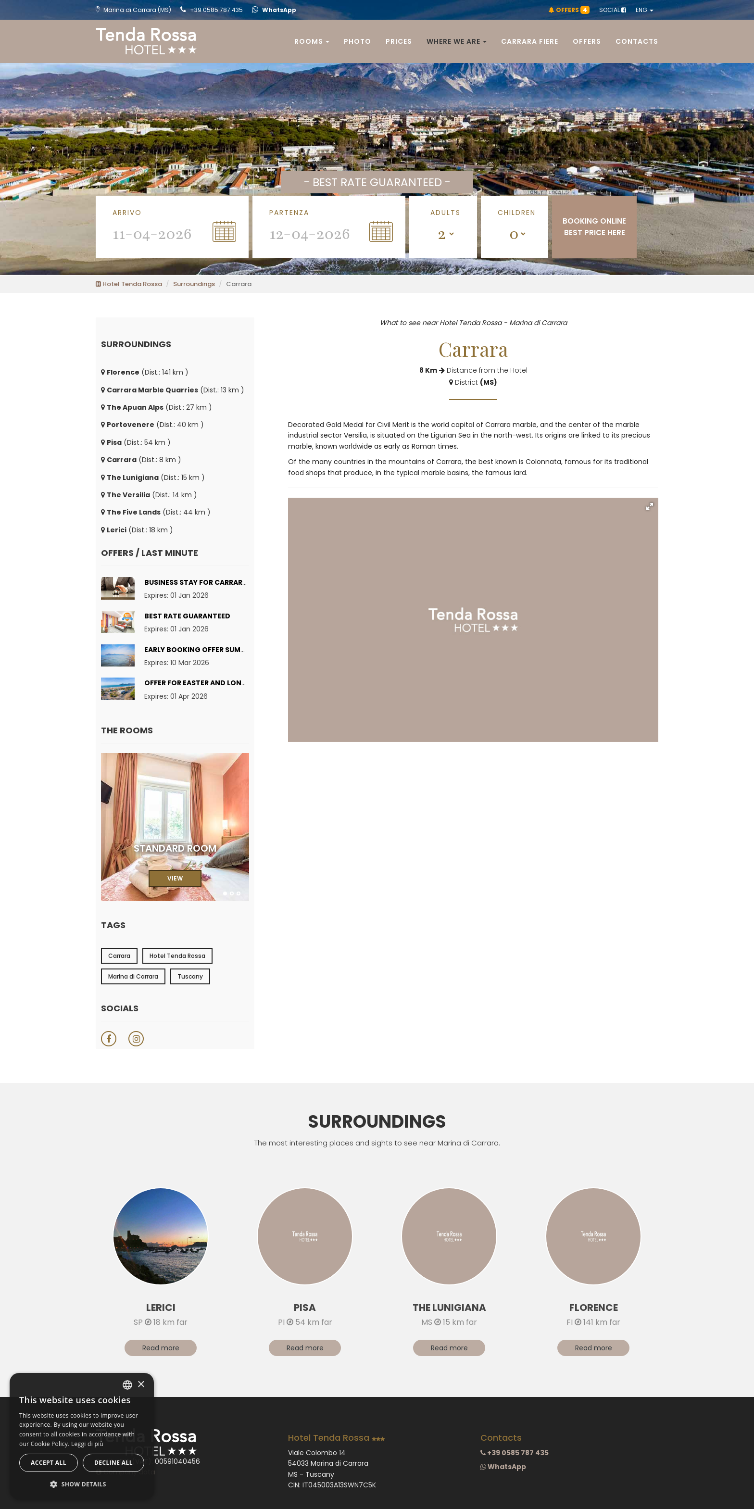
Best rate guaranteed (187, 616)
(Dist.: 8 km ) (141, 460)
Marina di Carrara (133, 976)
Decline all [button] (113, 1463)
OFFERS (569, 10)
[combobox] (127, 1385)
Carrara (119, 956)
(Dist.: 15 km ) (153, 477)
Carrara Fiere (529, 41)
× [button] (140, 1384)
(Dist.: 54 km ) (136, 442)
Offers (587, 41)
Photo (357, 41)
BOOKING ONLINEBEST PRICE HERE (594, 227)
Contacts (637, 41)
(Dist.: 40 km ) (152, 424)
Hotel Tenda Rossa (129, 284)
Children (517, 212)
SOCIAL (612, 10)
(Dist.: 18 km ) (137, 530)
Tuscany (190, 976)
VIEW (175, 878)
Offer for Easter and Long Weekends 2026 (225, 683)
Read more (160, 1348)
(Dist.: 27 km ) (156, 407)
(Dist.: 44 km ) (156, 512)
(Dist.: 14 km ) (149, 495)
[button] (649, 506)
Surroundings (194, 284)
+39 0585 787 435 (211, 10)
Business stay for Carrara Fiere (205, 582)
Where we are (457, 41)
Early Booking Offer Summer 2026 (209, 649)
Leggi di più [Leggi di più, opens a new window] (87, 1444)
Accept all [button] (48, 1463)
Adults (445, 212)
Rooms (311, 41)
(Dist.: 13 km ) (172, 390)
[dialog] (82, 1436)
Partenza (289, 212)
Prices (399, 41)
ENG (644, 10)
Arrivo (127, 212)
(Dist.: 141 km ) (144, 372)
